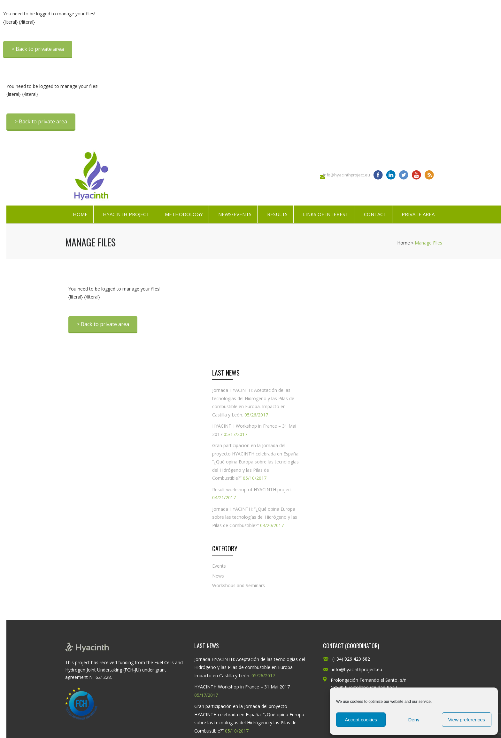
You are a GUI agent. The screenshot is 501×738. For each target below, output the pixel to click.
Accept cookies (361, 719)
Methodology (184, 214)
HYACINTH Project (126, 214)
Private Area (418, 214)
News (218, 576)
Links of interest (325, 214)
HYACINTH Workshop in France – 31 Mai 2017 (242, 687)
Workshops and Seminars (238, 585)
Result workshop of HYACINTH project (252, 489)
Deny (413, 719)
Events (219, 566)
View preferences (466, 719)
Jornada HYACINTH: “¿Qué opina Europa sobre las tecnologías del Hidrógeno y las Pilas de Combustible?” (254, 517)
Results (277, 214)
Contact (375, 214)
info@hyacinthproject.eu (347, 175)
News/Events (234, 214)
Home (80, 214)
